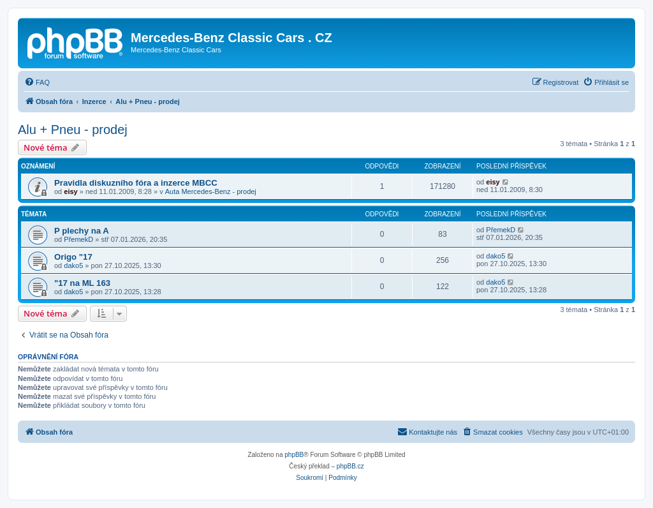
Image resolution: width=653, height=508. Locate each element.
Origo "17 (73, 257)
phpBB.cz (350, 466)
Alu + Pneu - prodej (73, 130)
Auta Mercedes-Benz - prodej (210, 191)
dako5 (73, 265)
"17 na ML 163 (82, 283)
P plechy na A (81, 230)
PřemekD (78, 239)
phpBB (294, 454)
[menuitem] (37, 82)
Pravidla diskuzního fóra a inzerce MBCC (135, 183)
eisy (70, 191)
